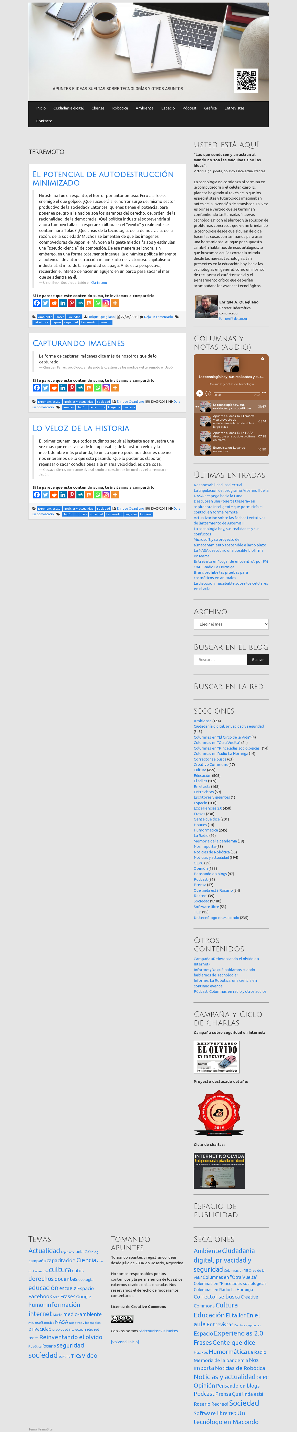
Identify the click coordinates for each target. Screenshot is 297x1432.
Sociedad (201, 901)
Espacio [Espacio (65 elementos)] (85, 1288)
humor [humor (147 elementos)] (36, 1305)
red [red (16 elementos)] (96, 1329)
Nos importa (205, 846)
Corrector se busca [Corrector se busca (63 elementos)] (217, 1297)
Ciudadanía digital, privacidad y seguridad (229, 726)
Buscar (258, 659)
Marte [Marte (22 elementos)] (57, 1315)
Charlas (98, 108)
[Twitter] (45, 303)
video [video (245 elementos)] (89, 1355)
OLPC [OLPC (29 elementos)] (262, 1377)
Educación (202, 775)
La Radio (201, 835)
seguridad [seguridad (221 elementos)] (70, 1345)
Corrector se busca (210, 759)
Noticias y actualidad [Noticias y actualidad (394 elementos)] (225, 1376)
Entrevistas (234, 108)
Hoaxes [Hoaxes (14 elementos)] (201, 1352)
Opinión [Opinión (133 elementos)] (204, 1385)
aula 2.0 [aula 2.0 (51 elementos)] (83, 1251)
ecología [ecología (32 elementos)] (86, 1279)
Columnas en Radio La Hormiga (221, 753)
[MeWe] (80, 303)
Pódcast (189, 108)
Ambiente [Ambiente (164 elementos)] (207, 1250)
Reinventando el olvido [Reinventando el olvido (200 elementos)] (70, 1336)
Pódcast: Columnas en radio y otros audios (230, 991)
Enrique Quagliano (101, 317)
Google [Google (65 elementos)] (83, 1296)
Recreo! (200, 896)
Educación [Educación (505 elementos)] (209, 1315)
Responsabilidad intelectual (218, 485)
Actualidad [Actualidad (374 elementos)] (44, 1250)
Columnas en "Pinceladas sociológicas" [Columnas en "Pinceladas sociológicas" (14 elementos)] (231, 1283)
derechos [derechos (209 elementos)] (41, 1278)
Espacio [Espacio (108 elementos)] (203, 1333)
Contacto (44, 121)
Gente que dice (207, 819)
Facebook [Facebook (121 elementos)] (40, 1296)
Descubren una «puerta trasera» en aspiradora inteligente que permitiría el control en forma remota (228, 506)
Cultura (200, 770)
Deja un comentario (158, 317)
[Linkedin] (63, 303)
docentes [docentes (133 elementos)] (66, 1279)
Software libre (206, 906)
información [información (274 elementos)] (63, 1304)
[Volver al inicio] (125, 1342)
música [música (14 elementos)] (49, 1322)
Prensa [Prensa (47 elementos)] (223, 1394)
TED (197, 912)
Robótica (120, 108)
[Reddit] (54, 303)
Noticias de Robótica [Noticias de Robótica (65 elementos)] (240, 1368)
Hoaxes (200, 825)
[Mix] (89, 303)
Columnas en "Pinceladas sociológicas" (227, 748)
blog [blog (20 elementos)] (95, 1252)
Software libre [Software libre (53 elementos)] (210, 1413)
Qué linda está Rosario (213, 890)
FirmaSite (45, 1429)
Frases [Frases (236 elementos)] (203, 1342)
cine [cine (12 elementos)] (100, 1261)
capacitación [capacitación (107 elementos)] (61, 1260)
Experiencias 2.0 (208, 808)
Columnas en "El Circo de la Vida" (222, 737)
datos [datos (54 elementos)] (78, 1270)
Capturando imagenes (78, 343)
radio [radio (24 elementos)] (89, 1329)
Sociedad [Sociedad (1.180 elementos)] (244, 1403)
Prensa (200, 885)
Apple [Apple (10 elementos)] (64, 1252)
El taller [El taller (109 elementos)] (236, 1315)
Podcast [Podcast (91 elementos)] (204, 1394)
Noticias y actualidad (211, 857)
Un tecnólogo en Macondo (216, 917)
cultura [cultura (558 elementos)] (60, 1270)
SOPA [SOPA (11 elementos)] (62, 1356)
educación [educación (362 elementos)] (43, 1287)
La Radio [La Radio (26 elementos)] (257, 1352)
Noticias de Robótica (212, 852)
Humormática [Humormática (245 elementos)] (228, 1351)
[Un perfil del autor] (233, 318)
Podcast (201, 879)
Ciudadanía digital (68, 108)
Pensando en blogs (210, 874)
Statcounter (149, 1331)
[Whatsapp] (97, 303)
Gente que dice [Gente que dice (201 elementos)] (234, 1342)
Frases (199, 814)
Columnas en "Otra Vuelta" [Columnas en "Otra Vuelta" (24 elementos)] (230, 1277)
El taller (200, 781)
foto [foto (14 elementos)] (56, 1297)
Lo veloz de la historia (80, 428)
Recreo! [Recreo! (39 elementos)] (220, 1404)
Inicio (41, 108)
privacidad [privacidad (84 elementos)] (40, 1329)
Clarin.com (99, 282)
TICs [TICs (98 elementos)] (76, 1356)
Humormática (206, 830)
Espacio (168, 108)
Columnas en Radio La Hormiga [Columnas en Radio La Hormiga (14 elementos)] (223, 1289)
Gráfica (210, 108)
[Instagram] (106, 303)
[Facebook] (37, 303)
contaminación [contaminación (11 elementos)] (38, 1271)
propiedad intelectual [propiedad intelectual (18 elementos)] (68, 1329)
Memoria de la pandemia (215, 841)
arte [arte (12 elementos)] (72, 1252)
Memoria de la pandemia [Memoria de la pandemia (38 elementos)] (221, 1360)
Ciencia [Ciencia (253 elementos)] (86, 1260)
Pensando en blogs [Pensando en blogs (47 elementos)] (238, 1386)
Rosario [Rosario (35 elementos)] (49, 1346)
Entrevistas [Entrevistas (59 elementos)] (220, 1324)
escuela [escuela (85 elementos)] (67, 1288)
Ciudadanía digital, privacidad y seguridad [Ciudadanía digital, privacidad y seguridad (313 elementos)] (224, 1260)
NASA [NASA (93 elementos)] (61, 1322)
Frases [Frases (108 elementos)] (67, 1296)
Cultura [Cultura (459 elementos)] (226, 1305)
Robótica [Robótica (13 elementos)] (35, 1346)
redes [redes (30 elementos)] (33, 1338)
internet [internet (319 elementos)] (40, 1313)
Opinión (201, 868)
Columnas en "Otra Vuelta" (217, 742)
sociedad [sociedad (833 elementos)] (43, 1355)
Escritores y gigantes (212, 797)
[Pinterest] (71, 303)
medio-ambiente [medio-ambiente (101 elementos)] (82, 1314)
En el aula (202, 786)
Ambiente (145, 108)
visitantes (169, 1331)
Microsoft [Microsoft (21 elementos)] (35, 1322)
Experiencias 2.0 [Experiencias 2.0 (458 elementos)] (238, 1333)
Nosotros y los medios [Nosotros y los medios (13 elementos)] (84, 1322)
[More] (115, 303)
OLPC (198, 863)
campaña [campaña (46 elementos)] (37, 1260)
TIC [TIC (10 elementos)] (68, 1356)
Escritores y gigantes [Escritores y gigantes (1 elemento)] (247, 1325)
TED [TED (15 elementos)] (232, 1413)
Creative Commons (211, 764)
